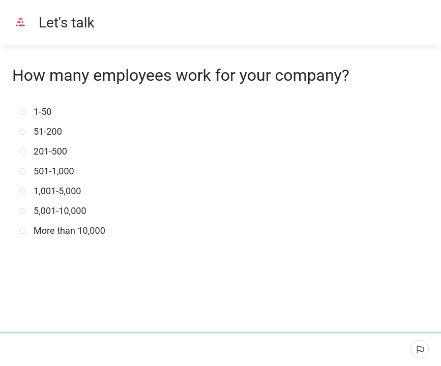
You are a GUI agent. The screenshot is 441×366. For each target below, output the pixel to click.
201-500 (47, 151)
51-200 (45, 131)
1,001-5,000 (55, 191)
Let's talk (67, 22)
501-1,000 (51, 171)
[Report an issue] (419, 349)
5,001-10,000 (57, 210)
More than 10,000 (66, 230)
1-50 (40, 111)
